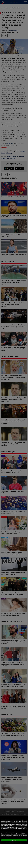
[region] (14, 830)
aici (6, 827)
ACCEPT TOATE (14, 840)
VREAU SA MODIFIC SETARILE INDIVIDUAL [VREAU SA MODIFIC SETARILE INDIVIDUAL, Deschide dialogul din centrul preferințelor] (14, 842)
